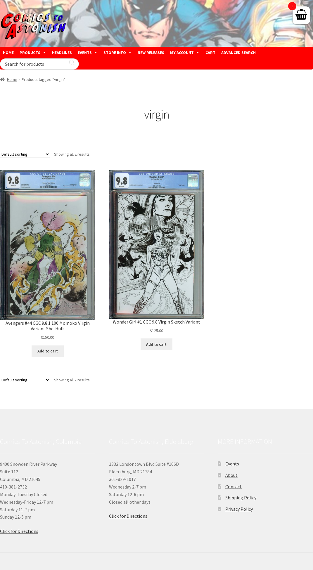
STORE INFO (117, 52)
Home (12, 79)
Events (232, 464)
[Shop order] (25, 154)
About (231, 475)
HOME (8, 52)
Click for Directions (19, 531)
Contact (233, 486)
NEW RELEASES (151, 52)
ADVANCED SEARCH (238, 52)
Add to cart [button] (47, 351)
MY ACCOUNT (185, 52)
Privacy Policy (239, 509)
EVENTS (88, 52)
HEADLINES (62, 52)
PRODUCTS (33, 52)
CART (210, 52)
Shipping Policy (240, 498)
